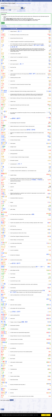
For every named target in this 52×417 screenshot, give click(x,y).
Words (5, 0)
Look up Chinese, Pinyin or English (8, 3)
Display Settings (4, 26)
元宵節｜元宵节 (16, 311)
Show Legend (3, 25)
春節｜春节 (32, 73)
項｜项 (40, 45)
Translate (19, 0)
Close (3, 22)
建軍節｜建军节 (16, 118)
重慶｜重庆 (25, 322)
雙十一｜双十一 (40, 266)
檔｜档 (15, 47)
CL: (17, 31)
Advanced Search (22, 9)
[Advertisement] (42, 405)
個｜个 (20, 31)
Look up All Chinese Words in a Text (23, 3)
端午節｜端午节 (16, 263)
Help (31, 0)
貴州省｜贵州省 (31, 129)
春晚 (33, 214)
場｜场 (36, 45)
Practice (26, 0)
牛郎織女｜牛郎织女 (36, 179)
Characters (12, 0)
